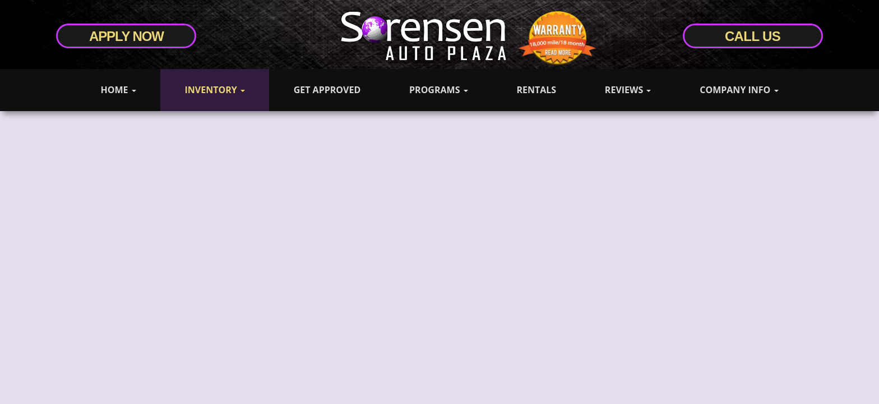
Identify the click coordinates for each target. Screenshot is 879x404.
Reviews (628, 90)
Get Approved (327, 90)
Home (118, 90)
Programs (438, 90)
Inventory (214, 90)
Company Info (739, 90)
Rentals (536, 90)
